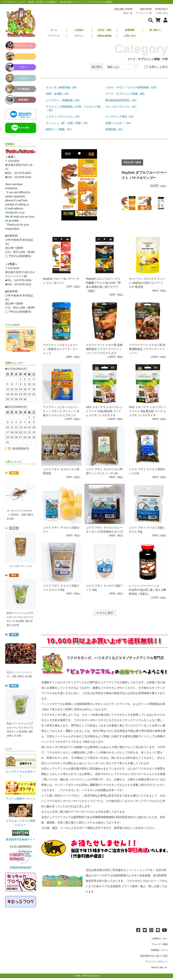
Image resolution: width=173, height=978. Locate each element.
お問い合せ (130, 35)
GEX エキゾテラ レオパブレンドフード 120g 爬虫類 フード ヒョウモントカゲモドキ (104, 411)
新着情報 (129, 30)
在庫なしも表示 (158, 66)
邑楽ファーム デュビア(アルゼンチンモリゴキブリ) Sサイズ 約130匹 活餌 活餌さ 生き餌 (20, 619)
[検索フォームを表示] (150, 20)
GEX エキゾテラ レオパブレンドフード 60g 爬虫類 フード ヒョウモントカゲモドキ (147, 411)
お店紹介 (79, 30)
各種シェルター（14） (119, 123)
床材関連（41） (115, 129)
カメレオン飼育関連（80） (62, 87)
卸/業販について (159, 950)
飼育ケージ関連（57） (59, 129)
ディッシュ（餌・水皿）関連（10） (67, 123)
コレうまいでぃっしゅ (20, 566)
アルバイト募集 (160, 944)
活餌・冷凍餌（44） (58, 93)
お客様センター (160, 938)
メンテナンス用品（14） (120, 116)
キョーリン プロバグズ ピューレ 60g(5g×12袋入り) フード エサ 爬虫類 (147, 282)
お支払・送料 (104, 30)
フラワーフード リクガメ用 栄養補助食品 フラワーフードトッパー (147, 349)
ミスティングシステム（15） (63, 116)
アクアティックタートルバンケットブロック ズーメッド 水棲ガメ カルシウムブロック (61, 411)
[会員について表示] (164, 20)
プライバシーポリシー (156, 961)
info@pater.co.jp (15, 212)
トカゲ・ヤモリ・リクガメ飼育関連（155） (131, 87)
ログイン (79, 35)
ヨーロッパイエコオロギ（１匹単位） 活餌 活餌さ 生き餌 (20, 514)
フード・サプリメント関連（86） (125, 93)
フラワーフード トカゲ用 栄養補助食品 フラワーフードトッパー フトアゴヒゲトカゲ (104, 349)
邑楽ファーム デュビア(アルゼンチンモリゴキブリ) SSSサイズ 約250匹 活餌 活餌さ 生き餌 (20, 729)
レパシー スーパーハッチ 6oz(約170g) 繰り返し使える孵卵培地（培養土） (147, 589)
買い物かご (155, 30)
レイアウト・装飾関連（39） (63, 100)
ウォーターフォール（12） (121, 106)
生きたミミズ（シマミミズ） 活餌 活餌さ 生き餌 (19, 674)
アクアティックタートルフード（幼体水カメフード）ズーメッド (60, 349)
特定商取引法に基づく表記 (154, 956)
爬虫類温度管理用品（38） (121, 100)
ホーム (53, 30)
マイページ (54, 35)
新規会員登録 (104, 35)
